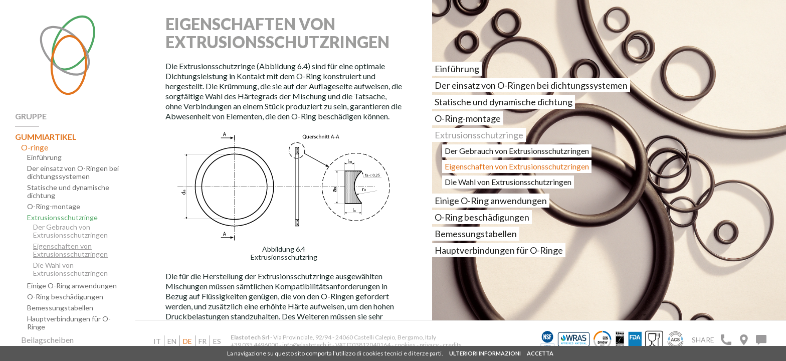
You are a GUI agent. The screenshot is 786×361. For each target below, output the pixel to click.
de (187, 341)
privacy (430, 344)
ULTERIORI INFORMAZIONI (485, 353)
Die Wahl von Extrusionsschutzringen (70, 269)
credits (452, 344)
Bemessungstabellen (60, 308)
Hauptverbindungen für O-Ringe (69, 323)
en (171, 341)
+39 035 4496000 (254, 344)
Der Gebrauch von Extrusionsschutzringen (70, 231)
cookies (405, 344)
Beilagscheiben (47, 339)
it (157, 341)
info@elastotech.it (306, 344)
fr (203, 341)
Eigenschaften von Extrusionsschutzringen (70, 250)
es (217, 341)
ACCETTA (540, 353)
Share (703, 339)
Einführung (44, 157)
